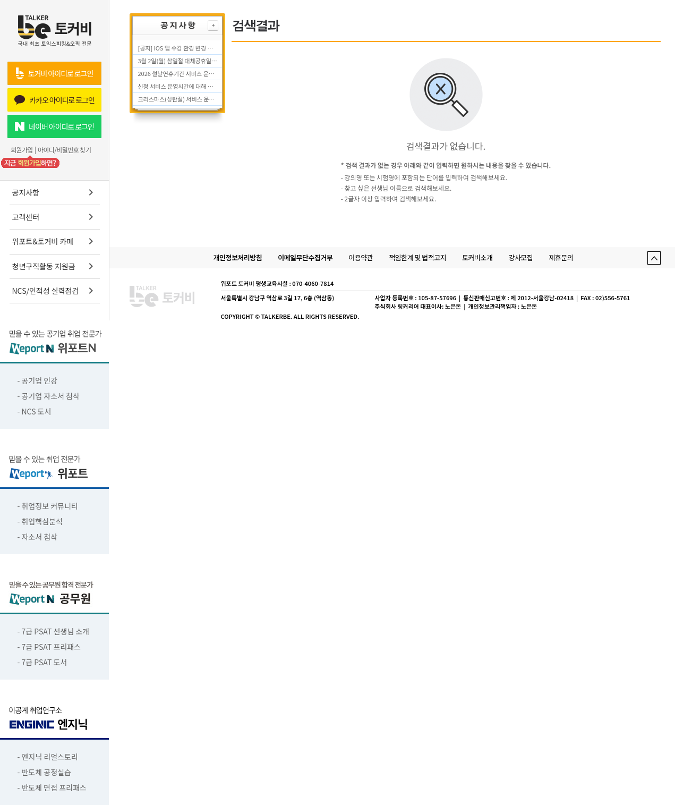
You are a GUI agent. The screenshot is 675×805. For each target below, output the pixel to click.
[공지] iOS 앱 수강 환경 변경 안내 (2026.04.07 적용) (178, 48)
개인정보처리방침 (237, 257)
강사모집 (520, 257)
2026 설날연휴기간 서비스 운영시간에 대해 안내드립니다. (178, 73)
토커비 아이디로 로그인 (54, 73)
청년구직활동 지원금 (54, 266)
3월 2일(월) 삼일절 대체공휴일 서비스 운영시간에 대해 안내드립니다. (178, 60)
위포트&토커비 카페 (54, 241)
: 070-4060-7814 (311, 283)
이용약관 (360, 257)
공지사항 (54, 192)
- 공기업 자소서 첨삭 (49, 396)
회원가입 (22, 150)
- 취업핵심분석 (40, 521)
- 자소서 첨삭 (38, 536)
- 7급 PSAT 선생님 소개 (53, 631)
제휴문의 (561, 257)
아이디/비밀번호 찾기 (64, 150)
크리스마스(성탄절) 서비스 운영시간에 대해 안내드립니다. (178, 99)
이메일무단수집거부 (305, 257)
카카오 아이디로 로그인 (54, 100)
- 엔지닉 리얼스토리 (48, 756)
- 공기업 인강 (38, 380)
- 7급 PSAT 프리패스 (49, 646)
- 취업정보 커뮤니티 (48, 506)
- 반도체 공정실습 (44, 772)
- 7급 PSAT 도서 (42, 662)
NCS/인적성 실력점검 (54, 290)
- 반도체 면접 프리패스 (52, 787)
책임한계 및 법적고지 (417, 257)
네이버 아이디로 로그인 (54, 126)
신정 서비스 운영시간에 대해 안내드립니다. (178, 86)
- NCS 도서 (35, 411)
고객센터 (54, 216)
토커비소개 (477, 257)
